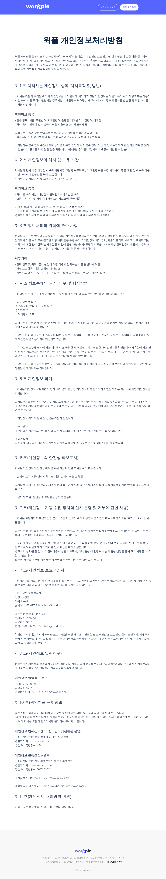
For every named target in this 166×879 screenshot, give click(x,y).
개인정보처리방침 (114, 862)
